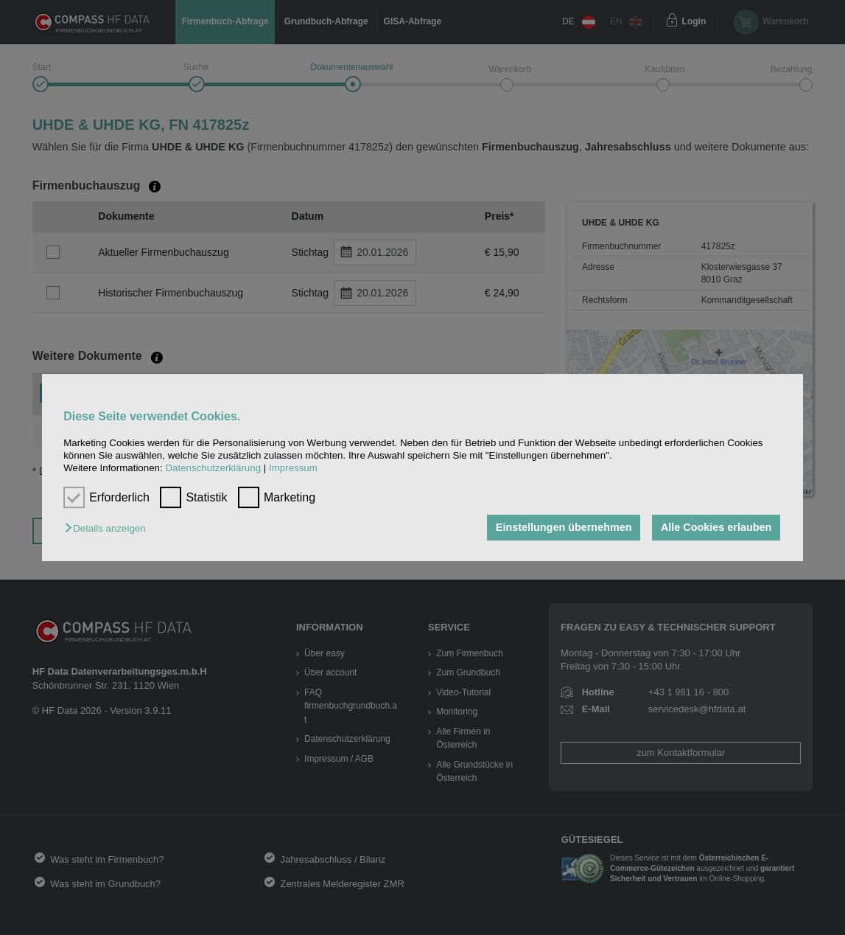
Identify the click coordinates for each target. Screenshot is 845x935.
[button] (108, 529)
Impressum (293, 468)
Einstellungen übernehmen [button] (564, 528)
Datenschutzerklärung (213, 468)
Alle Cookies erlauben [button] (716, 528)
